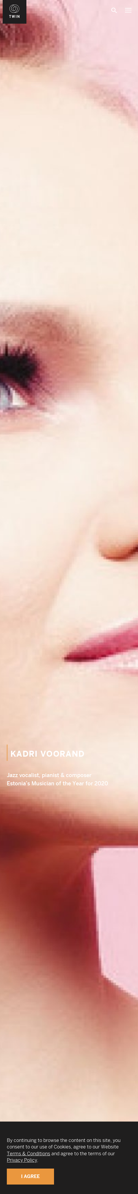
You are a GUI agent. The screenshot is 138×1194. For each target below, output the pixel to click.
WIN (14, 3)
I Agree (30, 1176)
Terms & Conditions (28, 1153)
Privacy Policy (22, 1160)
